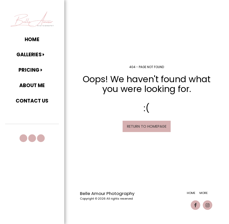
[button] (32, 55)
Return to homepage (147, 126)
